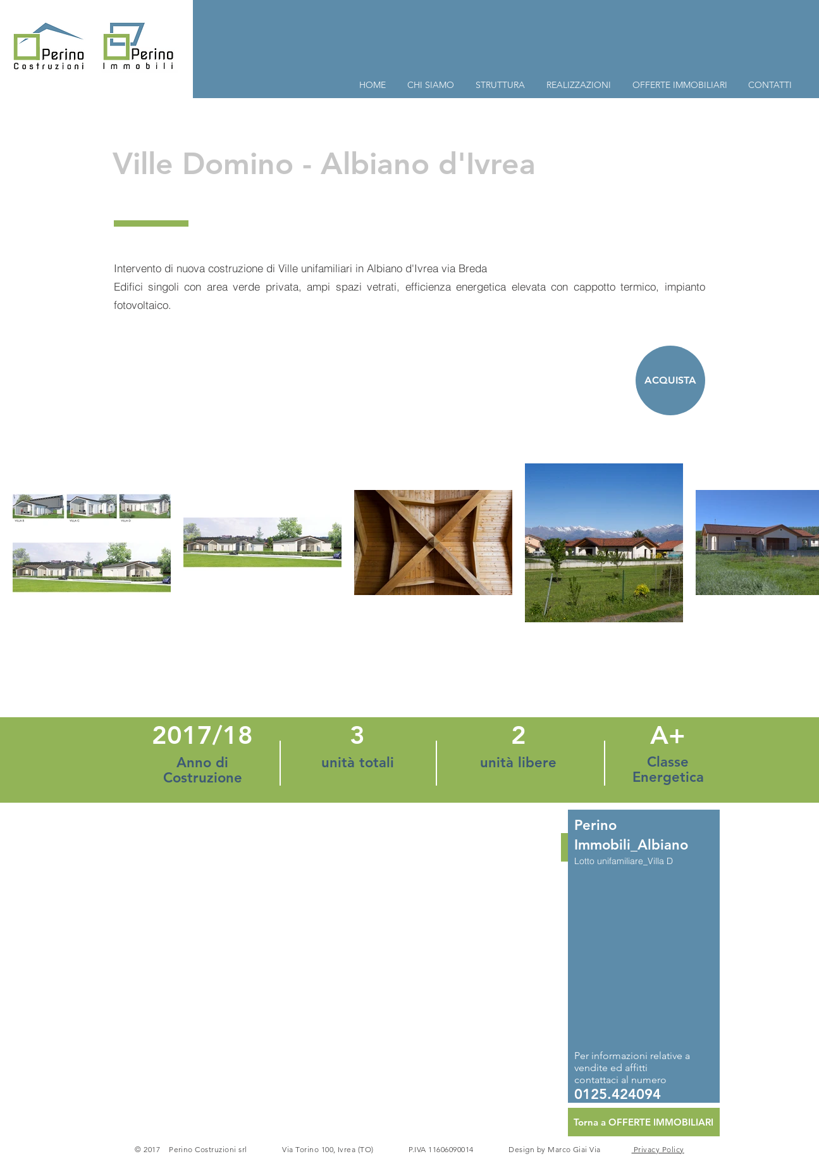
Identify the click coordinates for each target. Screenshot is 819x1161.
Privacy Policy (658, 1149)
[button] (410, 956)
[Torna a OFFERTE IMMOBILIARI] (644, 1122)
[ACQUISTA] (670, 380)
